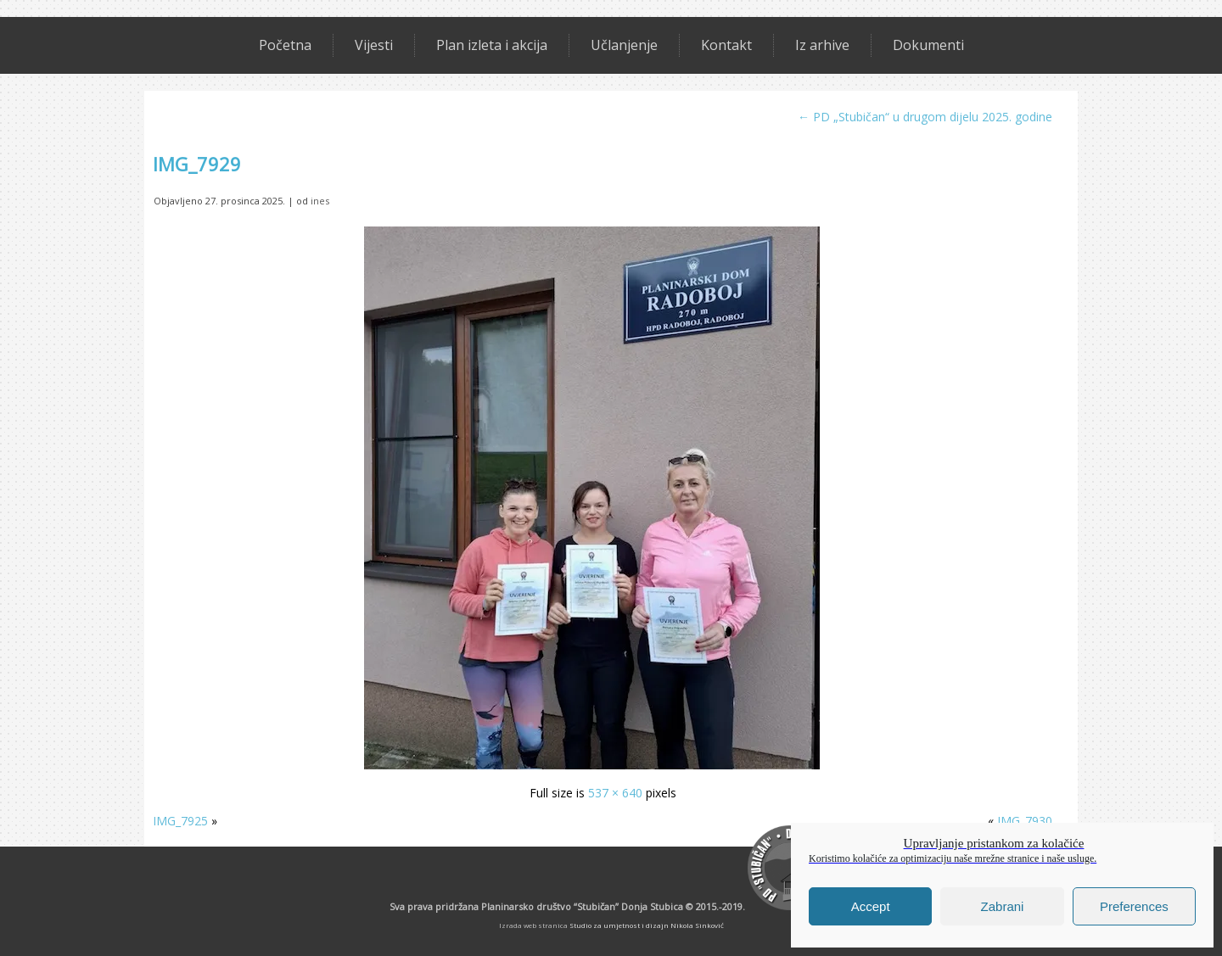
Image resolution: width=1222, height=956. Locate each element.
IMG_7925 (180, 821)
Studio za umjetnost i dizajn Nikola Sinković (646, 925)
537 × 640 (615, 793)
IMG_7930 (1024, 821)
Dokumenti (928, 45)
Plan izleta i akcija (491, 45)
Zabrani (1002, 906)
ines (320, 200)
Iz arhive (822, 45)
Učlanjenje (624, 45)
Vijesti (374, 45)
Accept (870, 906)
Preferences (1134, 906)
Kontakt (726, 45)
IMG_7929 (197, 163)
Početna (285, 45)
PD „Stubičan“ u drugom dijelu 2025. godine (925, 117)
